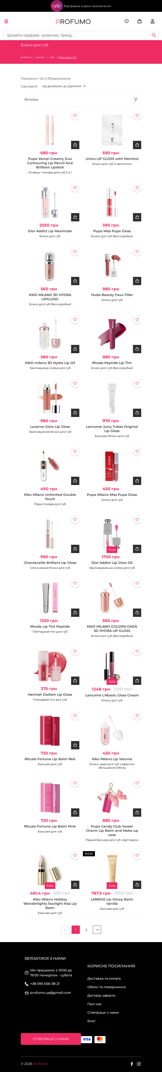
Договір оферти (101, 995)
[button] (134, 21)
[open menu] (7, 21)
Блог (91, 1021)
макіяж (40, 57)
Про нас (94, 1004)
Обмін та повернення (106, 987)
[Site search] (81, 35)
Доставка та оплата (104, 978)
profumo (26, 57)
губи (52, 57)
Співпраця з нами (103, 1012)
